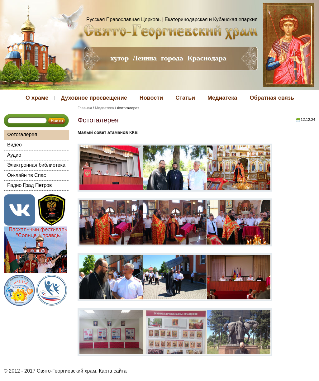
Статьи (185, 98)
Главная (85, 108)
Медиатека (222, 98)
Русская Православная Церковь (123, 19)
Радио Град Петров (29, 185)
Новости (151, 98)
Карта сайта (112, 371)
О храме (37, 98)
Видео (14, 144)
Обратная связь (272, 98)
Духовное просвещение (94, 98)
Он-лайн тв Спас (26, 175)
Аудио (14, 155)
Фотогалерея (22, 134)
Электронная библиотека (36, 165)
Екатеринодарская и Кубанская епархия (211, 19)
